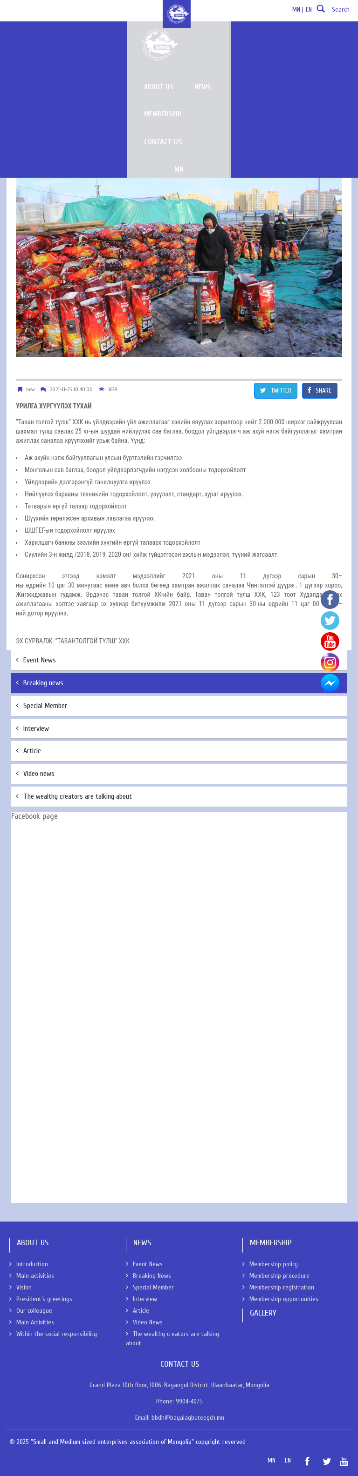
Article (28, 751)
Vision (20, 1287)
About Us (20, 82)
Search (332, 12)
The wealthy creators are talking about (74, 796)
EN (309, 9)
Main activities (31, 1276)
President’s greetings (40, 1299)
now (30, 389)
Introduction (28, 1264)
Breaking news (39, 683)
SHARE (319, 390)
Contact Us (318, 41)
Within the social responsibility (53, 1334)
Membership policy (270, 1264)
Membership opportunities (280, 1299)
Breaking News (148, 1276)
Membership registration (278, 1287)
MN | (297, 9)
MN (244, 69)
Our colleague (30, 1311)
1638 (112, 389)
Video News (144, 1322)
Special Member (41, 705)
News (211, 41)
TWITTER (275, 390)
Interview (32, 728)
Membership (259, 41)
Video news (35, 773)
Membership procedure (276, 1276)
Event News (36, 660)
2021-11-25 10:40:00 (71, 389)
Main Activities (31, 1322)
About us (166, 41)
